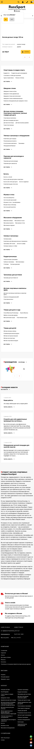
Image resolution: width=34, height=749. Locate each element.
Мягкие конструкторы (9, 338)
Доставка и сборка (6, 657)
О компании (4, 650)
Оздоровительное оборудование (22, 725)
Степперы (6, 264)
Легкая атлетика (19, 78)
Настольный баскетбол (10, 207)
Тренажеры (21, 143)
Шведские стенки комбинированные (13, 98)
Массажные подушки (9, 225)
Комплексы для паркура (10, 138)
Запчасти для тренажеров (24, 715)
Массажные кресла (9, 223)
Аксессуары (21, 722)
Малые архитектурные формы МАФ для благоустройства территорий (8, 712)
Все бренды (22, 362)
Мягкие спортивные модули (11, 340)
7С (24, 369)
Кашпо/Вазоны (24, 313)
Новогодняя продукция (24, 708)
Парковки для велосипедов (11, 161)
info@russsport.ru (5, 634)
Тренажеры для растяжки (13, 275)
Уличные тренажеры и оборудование (16, 135)
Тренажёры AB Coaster (9, 243)
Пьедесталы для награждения (19, 73)
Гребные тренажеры (9, 262)
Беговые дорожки (15, 264)
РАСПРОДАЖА (5, 692)
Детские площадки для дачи (11, 120)
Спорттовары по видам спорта (14, 70)
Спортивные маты (8, 299)
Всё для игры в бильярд (10, 204)
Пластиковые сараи (22, 317)
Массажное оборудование (13, 217)
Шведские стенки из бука (10, 91)
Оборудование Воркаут (10, 145)
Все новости (5, 389)
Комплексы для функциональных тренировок (15, 241)
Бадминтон (7, 73)
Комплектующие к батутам (11, 184)
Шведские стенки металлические (12, 96)
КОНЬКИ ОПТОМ (5, 689)
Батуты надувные (23, 181)
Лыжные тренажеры (23, 717)
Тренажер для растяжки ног (11, 277)
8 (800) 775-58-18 (18, 627)
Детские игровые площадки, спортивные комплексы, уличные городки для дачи (15, 113)
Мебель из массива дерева (11, 315)
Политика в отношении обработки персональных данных (16, 664)
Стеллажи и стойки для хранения (12, 75)
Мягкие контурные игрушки (11, 336)
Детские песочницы (9, 122)
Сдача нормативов (9, 78)
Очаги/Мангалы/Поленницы (11, 313)
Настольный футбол (9, 197)
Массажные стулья (19, 220)
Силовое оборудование (24, 719)
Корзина (3, 674)
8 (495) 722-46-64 (5, 627)
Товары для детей (10, 328)
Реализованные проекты (10, 141)
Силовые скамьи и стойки (10, 246)
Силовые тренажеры (11, 236)
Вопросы (3, 659)
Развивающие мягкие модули (11, 333)
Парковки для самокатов (10, 163)
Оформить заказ (5, 679)
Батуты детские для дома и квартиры (13, 179)
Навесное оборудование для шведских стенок (15, 101)
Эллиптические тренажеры (11, 259)
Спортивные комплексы (10, 118)
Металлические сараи (9, 317)
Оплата (3, 655)
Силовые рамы (7, 239)
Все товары (8, 81)
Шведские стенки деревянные (11, 93)
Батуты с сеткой (8, 177)
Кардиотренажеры (10, 256)
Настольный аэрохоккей (10, 200)
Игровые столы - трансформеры (12, 202)
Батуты (6, 174)
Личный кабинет (5, 677)
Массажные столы (20, 223)
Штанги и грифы (21, 243)
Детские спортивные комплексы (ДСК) (23, 697)
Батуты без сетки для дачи (10, 181)
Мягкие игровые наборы (10, 331)
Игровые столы (9, 194)
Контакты (3, 662)
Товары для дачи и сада (12, 310)
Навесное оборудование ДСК (11, 297)
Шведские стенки (10, 88)
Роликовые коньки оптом (24, 712)
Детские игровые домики (22, 122)
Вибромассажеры (8, 220)
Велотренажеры (20, 262)
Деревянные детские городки (8, 700)
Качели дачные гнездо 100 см (12, 37)
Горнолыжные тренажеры (24, 706)
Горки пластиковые (9, 125)
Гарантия (3, 652)
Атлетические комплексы (10, 143)
